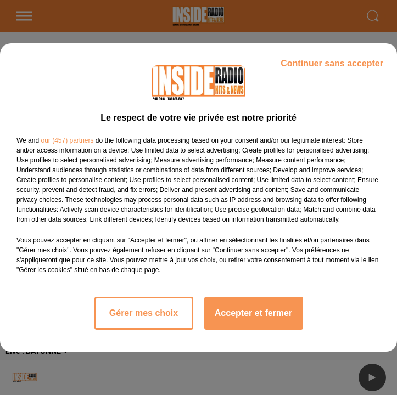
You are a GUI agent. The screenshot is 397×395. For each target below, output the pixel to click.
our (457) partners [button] (67, 140)
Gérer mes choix (143, 313)
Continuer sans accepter (332, 63)
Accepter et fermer (253, 313)
